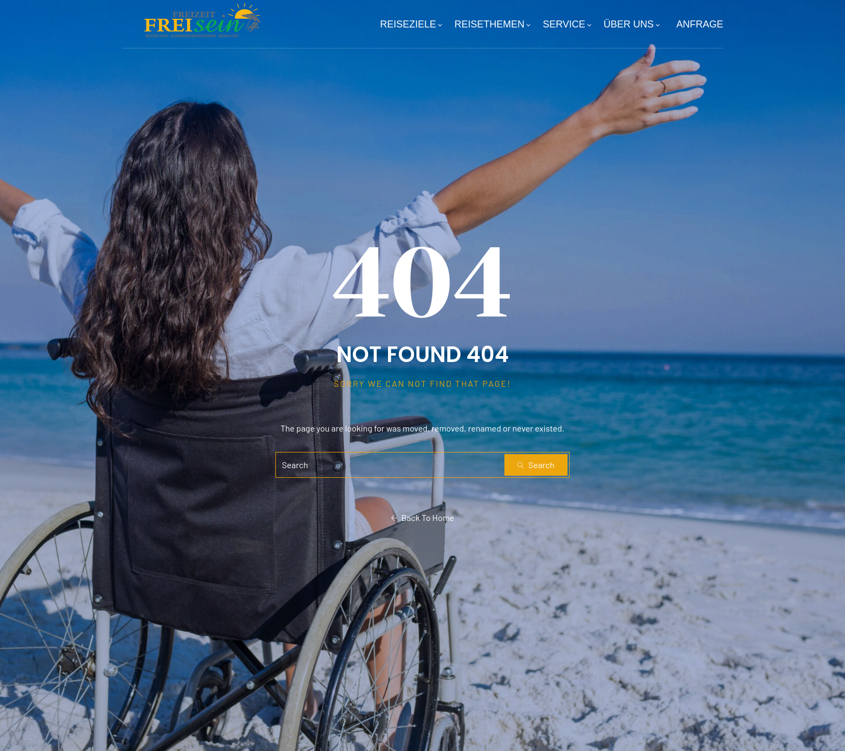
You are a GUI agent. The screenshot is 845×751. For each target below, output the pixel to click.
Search (536, 465)
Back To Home (422, 517)
